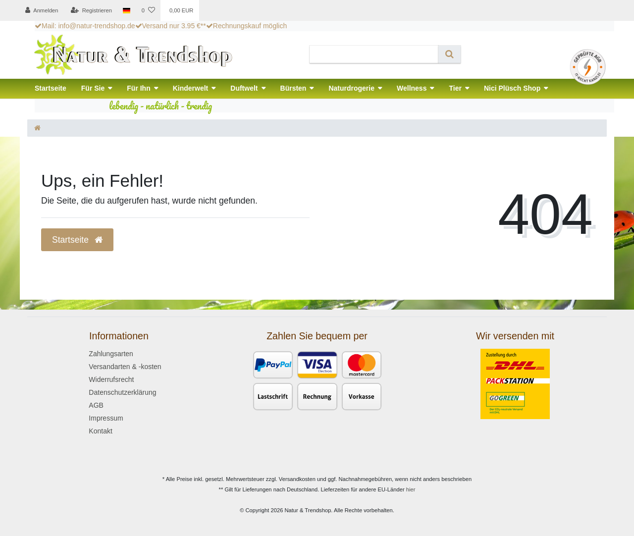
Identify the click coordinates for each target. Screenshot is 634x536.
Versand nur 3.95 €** (170, 26)
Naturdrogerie (351, 88)
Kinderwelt (191, 88)
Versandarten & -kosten (125, 367)
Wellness (411, 88)
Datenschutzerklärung (122, 392)
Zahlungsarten (111, 354)
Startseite (50, 88)
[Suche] (449, 54)
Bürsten (293, 88)
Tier (455, 88)
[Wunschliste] (148, 10)
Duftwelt (244, 88)
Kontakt (100, 431)
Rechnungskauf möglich (246, 26)
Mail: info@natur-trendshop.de (85, 26)
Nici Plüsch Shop (512, 88)
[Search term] (374, 54)
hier (411, 489)
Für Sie (93, 88)
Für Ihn (138, 88)
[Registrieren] (91, 10)
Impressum (106, 418)
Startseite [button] (77, 240)
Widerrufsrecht (111, 379)
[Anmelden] (42, 10)
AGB (96, 405)
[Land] (126, 10)
